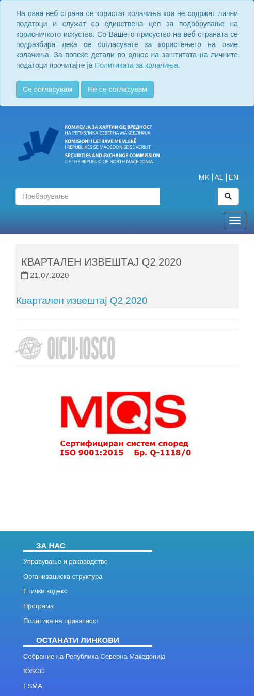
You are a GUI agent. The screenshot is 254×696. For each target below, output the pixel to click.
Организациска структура (62, 576)
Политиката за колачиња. (137, 65)
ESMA (32, 686)
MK (204, 177)
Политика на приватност (61, 621)
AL (219, 177)
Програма (38, 606)
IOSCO (34, 671)
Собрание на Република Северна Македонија (94, 656)
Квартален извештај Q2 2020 (82, 300)
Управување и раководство (65, 561)
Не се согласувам (117, 89)
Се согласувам (47, 89)
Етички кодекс (45, 591)
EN (234, 177)
